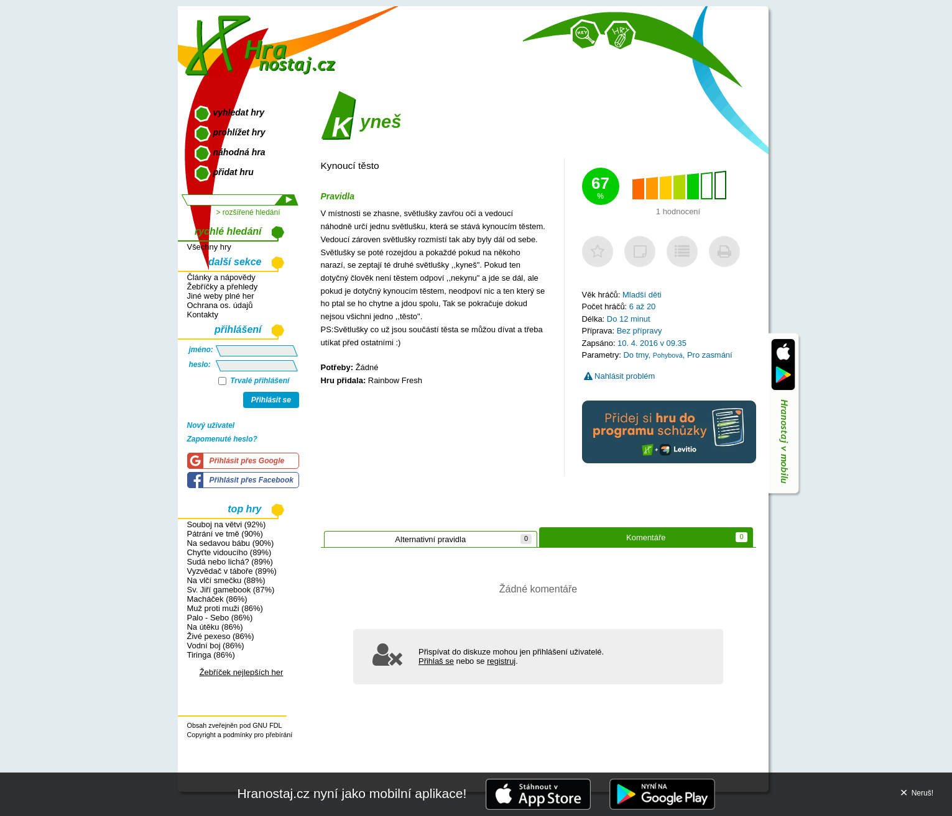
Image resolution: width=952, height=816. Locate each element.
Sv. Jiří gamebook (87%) (231, 589)
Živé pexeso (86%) (220, 636)
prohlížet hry (239, 132)
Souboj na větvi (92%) (226, 524)
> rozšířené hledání (248, 212)
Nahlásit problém (619, 376)
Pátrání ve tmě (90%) (225, 533)
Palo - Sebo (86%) (220, 617)
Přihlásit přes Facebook (251, 480)
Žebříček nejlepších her (242, 672)
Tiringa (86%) (211, 655)
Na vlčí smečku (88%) (226, 580)
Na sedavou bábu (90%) (230, 543)
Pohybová (668, 355)
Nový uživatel (211, 425)
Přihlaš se (436, 661)
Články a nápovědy (221, 277)
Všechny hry (209, 247)
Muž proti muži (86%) (225, 608)
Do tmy (635, 355)
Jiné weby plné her (220, 296)
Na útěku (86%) (215, 627)
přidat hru (233, 172)
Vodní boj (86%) (215, 645)
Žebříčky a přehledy (222, 286)
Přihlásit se (271, 400)
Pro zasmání (709, 355)
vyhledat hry (238, 112)
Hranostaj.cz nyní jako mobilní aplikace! (351, 793)
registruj (501, 661)
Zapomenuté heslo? (222, 439)
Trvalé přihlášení (254, 380)
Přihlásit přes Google (247, 460)
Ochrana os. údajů (220, 305)
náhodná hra (239, 152)
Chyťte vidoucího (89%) (229, 552)
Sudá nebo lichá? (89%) (230, 561)
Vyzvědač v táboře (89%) (232, 571)
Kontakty (202, 314)
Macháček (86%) (217, 599)
